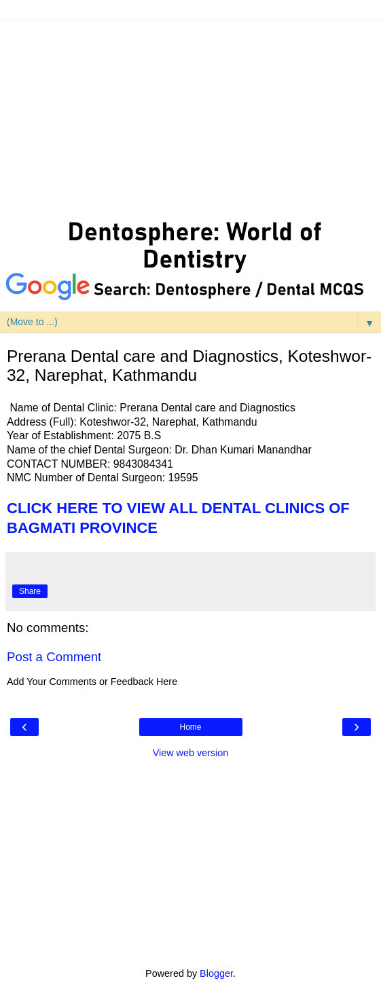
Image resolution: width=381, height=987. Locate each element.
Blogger (216, 973)
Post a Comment (54, 657)
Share (30, 591)
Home (190, 727)
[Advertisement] (190, 115)
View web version (191, 752)
